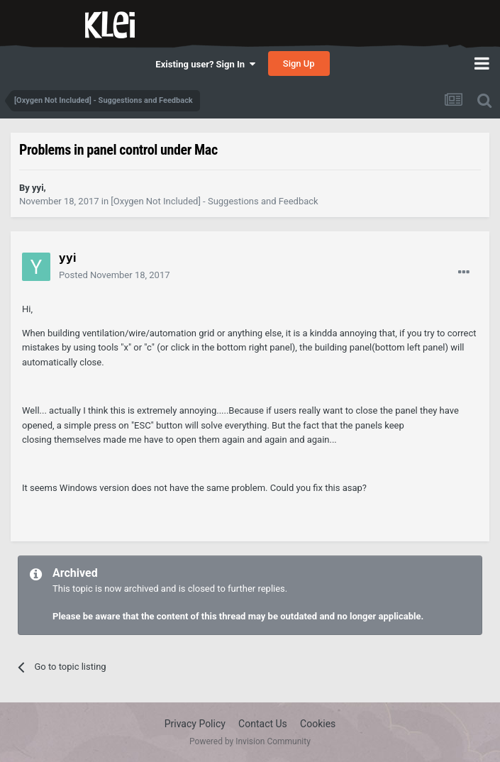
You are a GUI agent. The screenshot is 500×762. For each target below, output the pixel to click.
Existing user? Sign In (205, 64)
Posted (114, 275)
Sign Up (299, 63)
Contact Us (262, 723)
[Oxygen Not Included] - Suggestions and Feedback (214, 201)
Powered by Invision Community (250, 741)
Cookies (317, 723)
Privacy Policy (195, 723)
